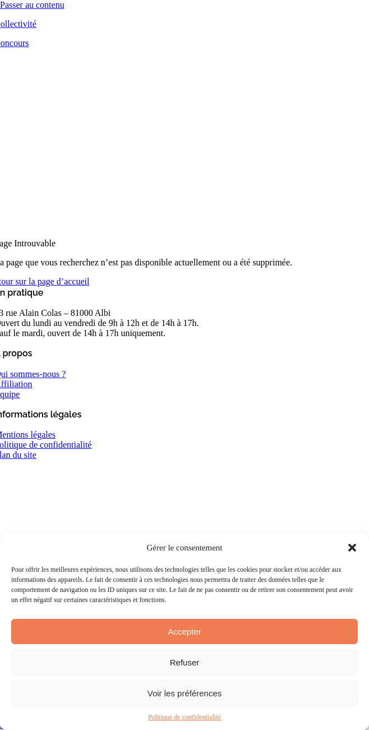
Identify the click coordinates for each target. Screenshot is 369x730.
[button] (352, 547)
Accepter (184, 631)
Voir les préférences (184, 693)
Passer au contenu (32, 5)
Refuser (185, 662)
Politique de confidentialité (184, 717)
